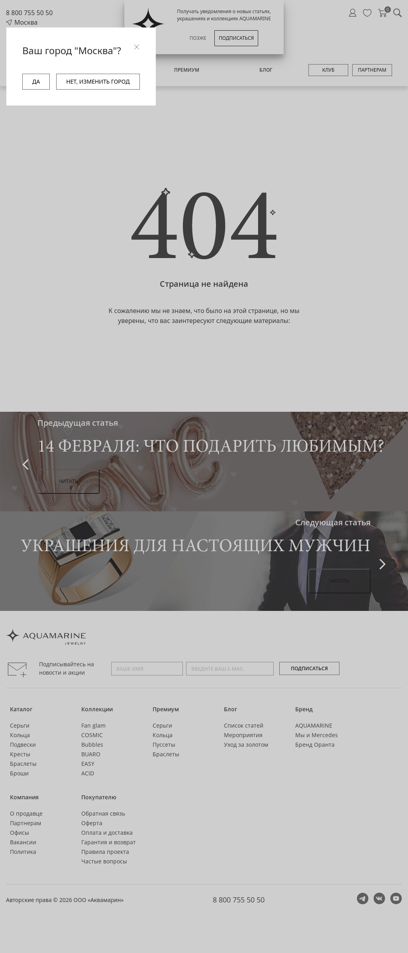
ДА (36, 81)
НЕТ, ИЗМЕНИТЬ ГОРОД (97, 81)
